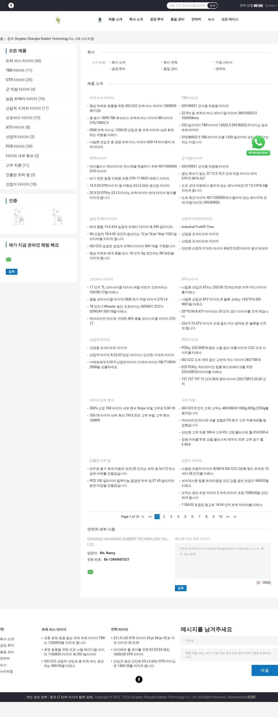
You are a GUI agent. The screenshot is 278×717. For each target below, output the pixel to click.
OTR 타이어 (15, 80)
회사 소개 (136, 19)
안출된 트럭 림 (18, 175)
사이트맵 (6, 671)
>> (228, 516)
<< (150, 516)
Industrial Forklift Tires (198, 227)
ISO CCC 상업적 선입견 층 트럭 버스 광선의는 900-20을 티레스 (74, 663)
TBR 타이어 (15, 70)
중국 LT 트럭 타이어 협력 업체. (72, 697)
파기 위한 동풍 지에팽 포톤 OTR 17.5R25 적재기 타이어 (129, 178)
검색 (212, 5)
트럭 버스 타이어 (20, 61)
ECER (251, 697)
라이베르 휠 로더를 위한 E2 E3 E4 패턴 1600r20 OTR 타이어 (142, 652)
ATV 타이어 (15, 127)
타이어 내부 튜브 (20, 156)
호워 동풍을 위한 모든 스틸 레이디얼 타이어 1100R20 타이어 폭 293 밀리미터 (74, 652)
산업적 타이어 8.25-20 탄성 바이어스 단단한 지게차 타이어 (132, 355)
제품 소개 (115, 19)
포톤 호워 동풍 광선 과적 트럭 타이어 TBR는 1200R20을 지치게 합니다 (74, 640)
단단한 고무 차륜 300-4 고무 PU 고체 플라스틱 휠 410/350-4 (225, 432)
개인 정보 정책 (36, 697)
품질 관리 (177, 19)
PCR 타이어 (15, 146)
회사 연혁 (170, 62)
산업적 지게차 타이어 (23, 108)
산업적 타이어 (17, 137)
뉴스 (211, 19)
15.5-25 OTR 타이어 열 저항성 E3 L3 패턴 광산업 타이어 (130, 185)
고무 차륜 (14, 165)
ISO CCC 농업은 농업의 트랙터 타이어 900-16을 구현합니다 (132, 246)
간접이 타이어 (17, 184)
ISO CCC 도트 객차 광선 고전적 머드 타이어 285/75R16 (221, 360)
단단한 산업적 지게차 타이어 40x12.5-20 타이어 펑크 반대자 (225, 248)
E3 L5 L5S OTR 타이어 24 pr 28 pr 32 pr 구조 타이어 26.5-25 (144, 640)
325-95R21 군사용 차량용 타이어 (205, 106)
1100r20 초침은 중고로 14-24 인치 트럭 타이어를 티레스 (222, 505)
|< (143, 516)
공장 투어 (157, 19)
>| (235, 516)
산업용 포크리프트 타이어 (200, 234)
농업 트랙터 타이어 (21, 99)
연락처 (196, 19)
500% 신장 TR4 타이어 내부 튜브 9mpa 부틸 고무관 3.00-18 (132, 408)
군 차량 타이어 (18, 89)
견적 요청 (246, 5)
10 (221, 516)
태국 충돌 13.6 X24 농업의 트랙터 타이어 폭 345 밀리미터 (131, 227)
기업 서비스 (224, 62)
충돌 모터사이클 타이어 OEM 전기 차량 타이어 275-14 (128, 299)
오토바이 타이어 (19, 118)
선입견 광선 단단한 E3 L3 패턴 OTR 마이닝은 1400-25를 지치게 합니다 (144, 663)
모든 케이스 (229, 19)
